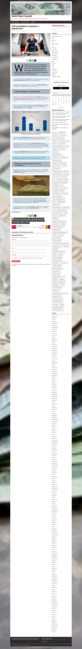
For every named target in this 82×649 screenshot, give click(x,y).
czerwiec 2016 (54, 541)
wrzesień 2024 (54, 352)
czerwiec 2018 (54, 495)
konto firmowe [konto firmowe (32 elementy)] (63, 187)
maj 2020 (53, 451)
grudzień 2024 (54, 346)
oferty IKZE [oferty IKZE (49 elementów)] (61, 235)
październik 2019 (55, 465)
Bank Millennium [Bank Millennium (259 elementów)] (62, 132)
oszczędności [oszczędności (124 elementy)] (65, 246)
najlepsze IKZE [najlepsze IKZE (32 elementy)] (55, 218)
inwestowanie (54, 49)
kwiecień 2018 (54, 499)
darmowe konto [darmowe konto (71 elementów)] (56, 157)
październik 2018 (55, 488)
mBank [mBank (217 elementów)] (65, 212)
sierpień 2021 (54, 423)
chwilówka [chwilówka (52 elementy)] (55, 149)
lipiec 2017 (54, 516)
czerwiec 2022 (54, 403)
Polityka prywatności (45, 641)
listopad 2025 (54, 325)
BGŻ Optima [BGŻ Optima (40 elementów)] (55, 140)
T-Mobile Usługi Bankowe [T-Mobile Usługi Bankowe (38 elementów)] (57, 301)
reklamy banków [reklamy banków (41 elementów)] (56, 285)
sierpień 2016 (54, 537)
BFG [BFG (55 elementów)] (53, 138)
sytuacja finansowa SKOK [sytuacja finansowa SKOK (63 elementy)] (57, 298)
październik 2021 (55, 419)
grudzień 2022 (54, 392)
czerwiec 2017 (54, 518)
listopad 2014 (54, 577)
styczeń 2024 (54, 367)
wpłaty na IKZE (26, 222)
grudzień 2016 (54, 530)
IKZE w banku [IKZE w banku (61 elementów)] (59, 179)
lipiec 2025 (54, 333)
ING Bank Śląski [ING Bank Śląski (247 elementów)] (56, 182)
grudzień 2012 (54, 621)
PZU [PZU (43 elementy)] (63, 276)
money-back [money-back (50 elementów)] (55, 215)
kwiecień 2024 (54, 361)
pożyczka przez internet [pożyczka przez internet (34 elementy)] (57, 260)
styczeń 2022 (54, 413)
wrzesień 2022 (54, 398)
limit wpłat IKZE (41, 220)
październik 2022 (55, 396)
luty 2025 (53, 342)
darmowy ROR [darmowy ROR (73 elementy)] (64, 157)
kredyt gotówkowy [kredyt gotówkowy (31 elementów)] (61, 201)
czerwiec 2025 (54, 335)
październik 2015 (55, 556)
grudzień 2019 (54, 461)
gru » (62, 107)
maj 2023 (53, 382)
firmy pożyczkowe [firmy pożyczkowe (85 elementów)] (56, 168)
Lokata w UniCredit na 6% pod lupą (58, 117)
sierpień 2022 (54, 400)
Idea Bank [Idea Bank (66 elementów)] (66, 174)
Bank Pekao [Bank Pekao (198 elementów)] (55, 135)
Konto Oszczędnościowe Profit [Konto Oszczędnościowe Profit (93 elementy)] (58, 199)
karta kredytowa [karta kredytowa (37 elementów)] (56, 185)
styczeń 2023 (54, 390)
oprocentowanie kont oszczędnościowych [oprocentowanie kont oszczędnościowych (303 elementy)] (60, 243)
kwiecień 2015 (54, 568)
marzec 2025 (54, 340)
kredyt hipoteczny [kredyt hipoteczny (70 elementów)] (56, 204)
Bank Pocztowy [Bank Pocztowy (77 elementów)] (63, 135)
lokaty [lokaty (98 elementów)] (54, 210)
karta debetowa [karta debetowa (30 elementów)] (64, 182)
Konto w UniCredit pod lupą (60, 114)
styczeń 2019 (54, 482)
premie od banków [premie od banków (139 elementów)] (56, 271)
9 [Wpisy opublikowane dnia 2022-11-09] (58, 98)
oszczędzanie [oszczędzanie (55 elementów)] (55, 248)
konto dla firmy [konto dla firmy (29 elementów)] (55, 187)
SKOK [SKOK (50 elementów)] (66, 293)
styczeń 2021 (54, 436)
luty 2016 (53, 549)
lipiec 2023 (54, 379)
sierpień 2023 (54, 377)
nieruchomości (54, 53)
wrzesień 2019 (54, 467)
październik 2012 (55, 625)
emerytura (24, 31)
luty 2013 (53, 618)
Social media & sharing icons (35, 648)
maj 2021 (53, 428)
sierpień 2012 (54, 629)
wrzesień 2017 (54, 512)
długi (53, 38)
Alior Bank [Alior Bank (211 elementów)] (54, 132)
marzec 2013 (54, 616)
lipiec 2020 (54, 447)
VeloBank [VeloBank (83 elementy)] (62, 304)
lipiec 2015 (54, 562)
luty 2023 (53, 388)
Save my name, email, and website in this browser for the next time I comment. (27, 258)
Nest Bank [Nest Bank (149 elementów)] (63, 224)
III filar (26, 218)
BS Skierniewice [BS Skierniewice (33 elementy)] (62, 143)
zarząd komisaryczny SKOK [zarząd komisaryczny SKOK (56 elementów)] (58, 309)
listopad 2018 (54, 486)
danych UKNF (20, 96)
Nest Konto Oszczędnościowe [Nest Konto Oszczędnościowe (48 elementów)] (58, 226)
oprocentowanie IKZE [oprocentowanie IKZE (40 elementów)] (57, 240)
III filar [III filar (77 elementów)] (54, 176)
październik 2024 (55, 350)
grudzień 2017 (54, 507)
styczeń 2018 (54, 505)
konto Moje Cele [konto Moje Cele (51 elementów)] (56, 193)
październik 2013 (55, 602)
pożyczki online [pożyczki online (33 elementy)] (64, 262)
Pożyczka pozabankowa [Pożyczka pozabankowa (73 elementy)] (57, 257)
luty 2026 (53, 319)
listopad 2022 (54, 394)
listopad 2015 (54, 555)
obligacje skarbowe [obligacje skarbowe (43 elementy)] (56, 229)
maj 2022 (53, 405)
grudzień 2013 (54, 599)
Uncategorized (54, 72)
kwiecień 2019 (54, 476)
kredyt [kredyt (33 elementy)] (54, 201)
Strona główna (15, 22)
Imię (12, 248)
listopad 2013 (54, 600)
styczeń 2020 (54, 459)
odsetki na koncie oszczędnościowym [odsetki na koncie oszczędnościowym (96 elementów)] (60, 232)
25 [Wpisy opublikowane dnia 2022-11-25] (63, 102)
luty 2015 (53, 572)
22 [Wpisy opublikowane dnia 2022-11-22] (55, 102)
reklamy (53, 65)
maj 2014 (53, 589)
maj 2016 (53, 543)
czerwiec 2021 (54, 426)
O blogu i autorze (25, 22)
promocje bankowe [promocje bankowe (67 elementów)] (56, 273)
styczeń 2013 (54, 620)
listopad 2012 (54, 623)
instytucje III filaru (31, 220)
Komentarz (14, 239)
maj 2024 (53, 359)
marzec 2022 (54, 409)
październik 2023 (55, 373)
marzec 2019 (54, 478)
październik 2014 (55, 579)
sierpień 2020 (54, 446)
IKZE (30, 218)
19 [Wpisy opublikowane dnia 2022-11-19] (66, 100)
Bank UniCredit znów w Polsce (61, 120)
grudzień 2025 (54, 323)
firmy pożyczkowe (55, 44)
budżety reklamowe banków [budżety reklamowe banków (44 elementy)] (58, 146)
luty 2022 (53, 411)
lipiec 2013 (54, 608)
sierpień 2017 (54, 514)
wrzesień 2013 (54, 604)
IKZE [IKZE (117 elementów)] (53, 179)
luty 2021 (53, 434)
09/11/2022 (15, 31)
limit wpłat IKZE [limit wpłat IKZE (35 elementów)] (66, 207)
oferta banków (54, 55)
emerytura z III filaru (19, 218)
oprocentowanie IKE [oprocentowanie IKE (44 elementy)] (56, 237)
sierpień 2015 (54, 560)
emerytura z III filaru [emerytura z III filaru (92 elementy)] (56, 165)
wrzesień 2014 (54, 581)
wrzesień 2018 (54, 490)
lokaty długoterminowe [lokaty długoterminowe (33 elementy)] (62, 210)
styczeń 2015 (54, 574)
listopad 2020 (54, 440)
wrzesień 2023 (54, 375)
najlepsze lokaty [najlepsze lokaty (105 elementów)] (56, 224)
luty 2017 (53, 526)
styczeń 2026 (54, 321)
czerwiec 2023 (54, 381)
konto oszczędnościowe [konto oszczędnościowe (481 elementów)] (57, 196)
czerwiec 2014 (54, 587)
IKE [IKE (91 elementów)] (58, 176)
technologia (54, 68)
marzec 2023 (54, 386)
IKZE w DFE (14, 220)
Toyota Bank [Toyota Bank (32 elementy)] (55, 304)
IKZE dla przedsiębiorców (38, 218)
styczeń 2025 (54, 344)
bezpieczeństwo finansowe (57, 36)
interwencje (54, 47)
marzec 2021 (54, 432)
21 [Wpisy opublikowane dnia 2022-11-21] (53, 102)
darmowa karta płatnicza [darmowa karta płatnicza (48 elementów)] (57, 154)
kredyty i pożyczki (55, 51)
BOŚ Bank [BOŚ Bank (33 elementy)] (54, 143)
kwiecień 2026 (54, 316)
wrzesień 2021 (54, 421)
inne (52, 46)
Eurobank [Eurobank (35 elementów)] (64, 165)
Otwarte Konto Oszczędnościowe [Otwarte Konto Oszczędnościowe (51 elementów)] (59, 251)
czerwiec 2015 (54, 564)
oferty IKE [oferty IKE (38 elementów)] (54, 235)
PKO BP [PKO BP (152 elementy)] (60, 254)
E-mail (13, 251)
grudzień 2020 (54, 438)
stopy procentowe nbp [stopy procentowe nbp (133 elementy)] (57, 296)
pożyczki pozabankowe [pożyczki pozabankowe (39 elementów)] (57, 265)
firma (28, 31)
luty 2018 (53, 503)
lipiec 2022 (54, 402)
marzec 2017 (54, 524)
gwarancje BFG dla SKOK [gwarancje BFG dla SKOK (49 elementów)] (57, 174)
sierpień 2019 (54, 468)
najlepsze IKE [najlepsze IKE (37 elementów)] (62, 215)
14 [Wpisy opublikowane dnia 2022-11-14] (53, 100)
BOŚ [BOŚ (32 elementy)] (68, 140)
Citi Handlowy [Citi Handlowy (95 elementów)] (61, 149)
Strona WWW (14, 254)
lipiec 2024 (54, 356)
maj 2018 (53, 497)
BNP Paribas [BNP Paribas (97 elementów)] (62, 140)
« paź (60, 107)
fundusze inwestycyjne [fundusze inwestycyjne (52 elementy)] (57, 171)
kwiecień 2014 (54, 591)
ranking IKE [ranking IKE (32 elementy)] (55, 279)
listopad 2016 (54, 532)
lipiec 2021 (54, 425)
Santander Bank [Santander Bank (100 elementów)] (56, 290)
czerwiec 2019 (54, 472)
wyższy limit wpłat (30, 84)
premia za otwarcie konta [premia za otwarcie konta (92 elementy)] (57, 268)
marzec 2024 (54, 363)
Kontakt (33, 22)
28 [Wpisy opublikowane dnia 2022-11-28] (53, 104)
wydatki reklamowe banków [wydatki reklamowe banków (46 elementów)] (58, 307)
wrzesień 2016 (54, 535)
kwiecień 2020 (54, 453)
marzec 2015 (54, 570)
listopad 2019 (54, 463)
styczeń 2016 (54, 551)
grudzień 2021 (54, 415)
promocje (53, 63)
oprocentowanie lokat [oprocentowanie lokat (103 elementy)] (57, 246)
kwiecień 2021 (54, 430)
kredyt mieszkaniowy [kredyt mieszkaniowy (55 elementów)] (56, 207)
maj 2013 (53, 612)
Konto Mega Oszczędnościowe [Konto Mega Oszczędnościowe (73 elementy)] (58, 190)
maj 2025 (53, 337)
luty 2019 (53, 480)
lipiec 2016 (54, 539)
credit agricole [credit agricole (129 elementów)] (55, 151)
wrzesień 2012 (54, 627)
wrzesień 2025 (54, 329)
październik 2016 (55, 534)
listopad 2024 (54, 348)
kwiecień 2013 (54, 614)
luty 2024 (53, 365)
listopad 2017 (54, 509)
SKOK (53, 67)
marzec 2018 (54, 501)
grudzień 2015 (54, 553)
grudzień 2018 (54, 484)
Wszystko (53, 74)
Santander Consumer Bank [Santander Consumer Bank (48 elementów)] (58, 293)
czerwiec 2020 (54, 449)
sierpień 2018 (54, 491)
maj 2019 (53, 474)
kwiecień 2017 (54, 522)
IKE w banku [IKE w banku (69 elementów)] (64, 176)
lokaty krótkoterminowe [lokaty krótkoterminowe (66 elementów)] (57, 212)
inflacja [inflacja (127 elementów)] (66, 179)
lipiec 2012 (54, 631)
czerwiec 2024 (54, 358)
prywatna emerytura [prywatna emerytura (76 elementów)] (56, 276)
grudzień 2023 (54, 369)
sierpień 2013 (54, 606)
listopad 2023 (54, 371)
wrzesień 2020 (54, 444)
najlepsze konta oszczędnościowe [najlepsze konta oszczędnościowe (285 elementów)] (59, 221)
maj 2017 (53, 520)
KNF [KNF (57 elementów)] (62, 185)
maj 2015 (53, 566)
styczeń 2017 (54, 528)
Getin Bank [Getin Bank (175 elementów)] (66, 171)
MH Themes (27, 645)
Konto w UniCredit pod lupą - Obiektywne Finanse (61, 116)
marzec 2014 (54, 593)
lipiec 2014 (54, 585)
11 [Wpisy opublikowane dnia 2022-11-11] (63, 98)
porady (53, 61)
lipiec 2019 (54, 470)
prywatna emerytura (17, 222)
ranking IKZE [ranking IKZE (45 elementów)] (62, 279)
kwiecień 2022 (54, 407)
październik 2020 (55, 442)
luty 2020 (53, 457)
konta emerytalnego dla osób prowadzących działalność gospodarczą (33, 157)
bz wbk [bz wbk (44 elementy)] (67, 146)
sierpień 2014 (54, 583)
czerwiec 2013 (54, 610)
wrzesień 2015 (54, 558)
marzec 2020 (54, 455)
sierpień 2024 (54, 354)
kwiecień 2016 (54, 545)
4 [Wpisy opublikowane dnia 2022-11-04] (63, 97)
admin (20, 31)
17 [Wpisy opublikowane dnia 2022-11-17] (61, 100)
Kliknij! (61, 88)
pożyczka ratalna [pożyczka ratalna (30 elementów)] (56, 262)
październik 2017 (55, 511)
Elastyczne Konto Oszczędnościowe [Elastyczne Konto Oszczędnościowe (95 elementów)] (59, 163)
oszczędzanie (54, 59)
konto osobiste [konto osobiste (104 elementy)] (64, 193)
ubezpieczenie (54, 70)
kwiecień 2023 (54, 384)
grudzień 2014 (54, 576)
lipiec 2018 (54, 493)
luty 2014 (53, 595)
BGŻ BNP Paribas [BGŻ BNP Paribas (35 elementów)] (60, 138)
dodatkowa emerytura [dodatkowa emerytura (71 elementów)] (57, 160)
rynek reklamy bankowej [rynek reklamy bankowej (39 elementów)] (57, 287)
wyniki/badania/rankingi (56, 76)
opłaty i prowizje (55, 57)
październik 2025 (55, 327)
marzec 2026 (54, 317)
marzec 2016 (54, 547)
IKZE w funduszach (22, 220)
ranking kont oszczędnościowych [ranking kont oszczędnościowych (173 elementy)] (59, 282)
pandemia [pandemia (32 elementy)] (54, 254)
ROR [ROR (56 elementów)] (62, 285)
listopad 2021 (54, 417)
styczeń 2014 (54, 597)
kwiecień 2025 (54, 338)
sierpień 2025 (54, 331)
